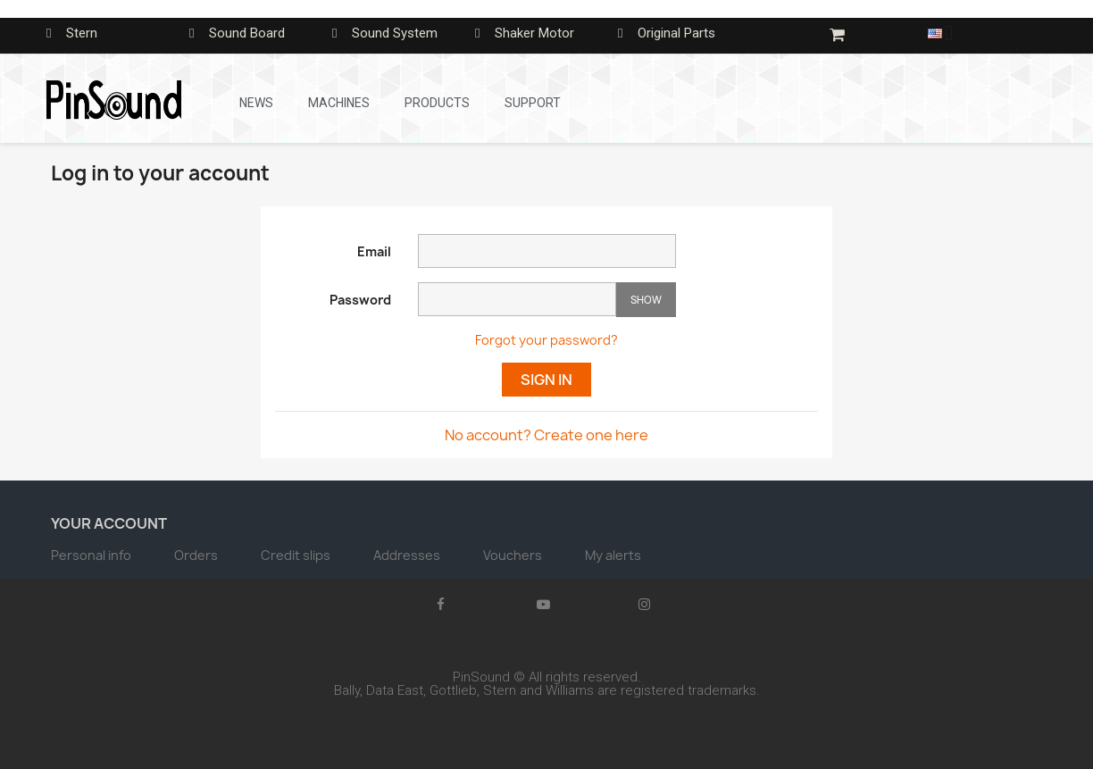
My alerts (613, 555)
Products (437, 103)
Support (533, 103)
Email (374, 251)
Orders (197, 555)
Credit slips (297, 555)
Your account (109, 523)
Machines (339, 103)
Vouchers (514, 555)
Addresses (408, 555)
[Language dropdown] (947, 33)
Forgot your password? (546, 339)
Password (360, 299)
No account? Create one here (546, 435)
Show (646, 299)
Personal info (92, 555)
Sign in (546, 379)
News (256, 103)
